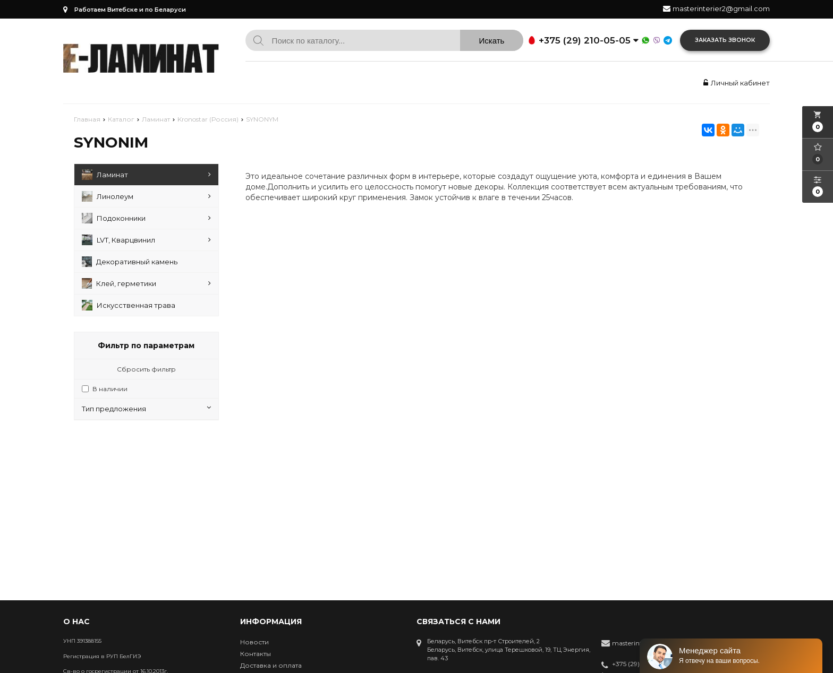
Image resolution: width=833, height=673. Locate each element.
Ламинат (146, 174)
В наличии (110, 389)
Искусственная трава (128, 305)
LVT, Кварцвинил (146, 240)
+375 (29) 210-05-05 (637, 664)
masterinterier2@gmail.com (721, 8)
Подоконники (146, 218)
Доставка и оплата (271, 665)
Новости (254, 642)
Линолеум (146, 196)
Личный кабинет (735, 83)
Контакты (255, 654)
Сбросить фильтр (146, 369)
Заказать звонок (725, 40)
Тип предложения (146, 408)
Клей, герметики (146, 283)
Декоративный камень (129, 261)
